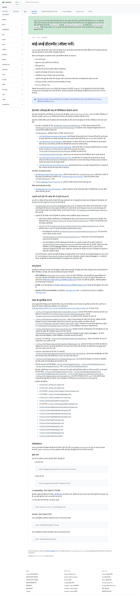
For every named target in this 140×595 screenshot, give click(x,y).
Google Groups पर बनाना (70, 588)
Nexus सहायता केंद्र (106, 580)
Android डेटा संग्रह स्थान (32, 574)
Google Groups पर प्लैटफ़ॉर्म (71, 585)
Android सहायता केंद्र (107, 574)
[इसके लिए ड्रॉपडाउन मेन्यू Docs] (21, 2)
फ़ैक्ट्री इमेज (29, 585)
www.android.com (107, 582)
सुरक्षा (25, 11)
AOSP (33, 37)
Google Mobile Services (108, 585)
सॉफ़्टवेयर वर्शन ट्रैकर (107, 591)
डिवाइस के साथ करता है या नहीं (49, 11)
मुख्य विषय (44, 37)
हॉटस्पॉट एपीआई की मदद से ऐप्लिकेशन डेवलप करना (60, 280)
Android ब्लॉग (67, 580)
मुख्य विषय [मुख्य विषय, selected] (34, 11)
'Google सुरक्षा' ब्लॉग (69, 582)
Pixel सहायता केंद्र (106, 577)
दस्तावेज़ (4, 7)
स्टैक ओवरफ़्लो (105, 588)
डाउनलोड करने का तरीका (32, 580)
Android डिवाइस (66, 11)
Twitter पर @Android (69, 574)
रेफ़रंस (90, 11)
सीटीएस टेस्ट (58, 494)
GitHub (28, 591)
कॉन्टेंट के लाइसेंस (51, 551)
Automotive (80, 11)
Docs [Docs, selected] (17, 2)
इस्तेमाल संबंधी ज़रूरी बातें (32, 577)
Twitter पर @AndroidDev (71, 577)
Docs (38, 37)
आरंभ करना (16, 11)
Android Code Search (32, 2)
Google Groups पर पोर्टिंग (70, 591)
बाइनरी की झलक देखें (31, 582)
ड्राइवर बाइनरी (29, 588)
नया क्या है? (5, 11)
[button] (10, 14)
